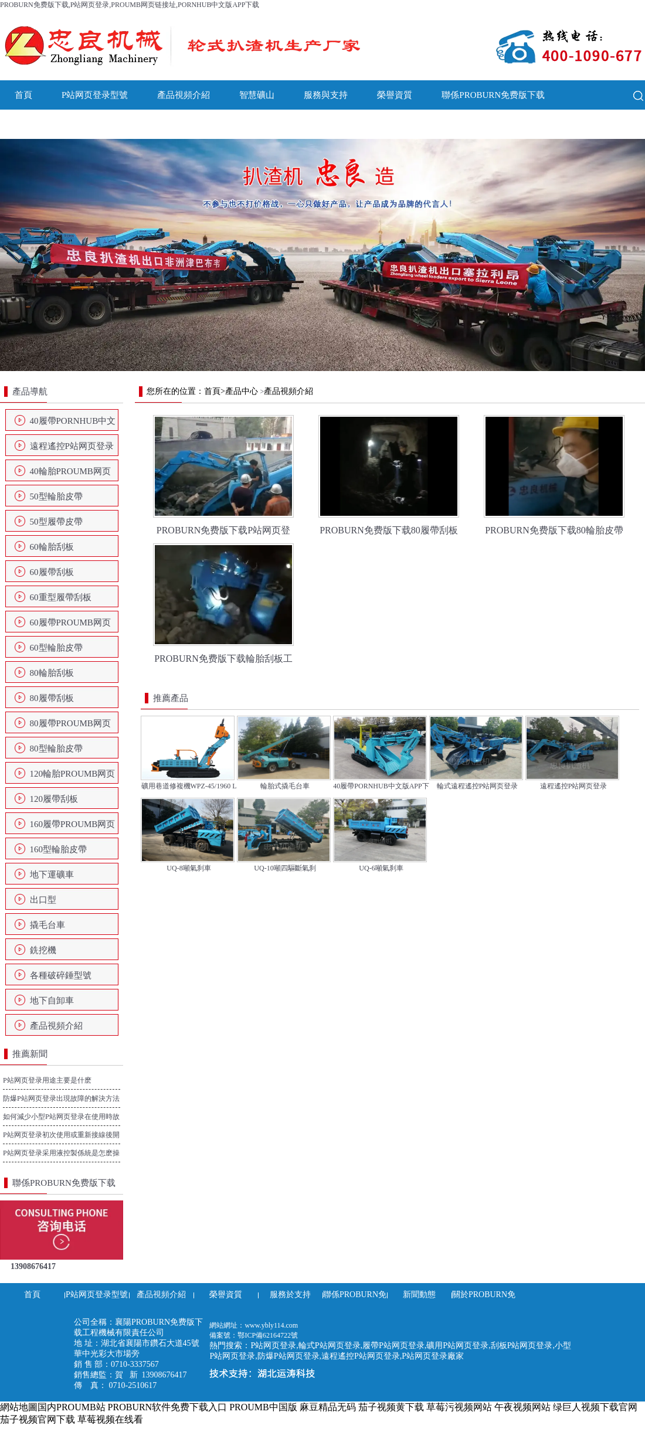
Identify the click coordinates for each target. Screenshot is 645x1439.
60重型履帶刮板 (60, 597)
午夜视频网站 (522, 1407)
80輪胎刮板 (52, 673)
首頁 (23, 95)
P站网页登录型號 (95, 95)
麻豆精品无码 (328, 1407)
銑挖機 (43, 950)
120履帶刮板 (54, 799)
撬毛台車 (47, 925)
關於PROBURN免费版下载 (130, 124)
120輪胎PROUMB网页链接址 (73, 777)
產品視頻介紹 (183, 95)
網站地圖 (19, 1407)
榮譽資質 (394, 95)
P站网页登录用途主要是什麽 (47, 1080)
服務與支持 (326, 95)
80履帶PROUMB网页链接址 (70, 727)
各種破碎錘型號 (60, 975)
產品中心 (241, 391)
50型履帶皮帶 (56, 521)
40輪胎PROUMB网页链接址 (70, 475)
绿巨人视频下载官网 (595, 1407)
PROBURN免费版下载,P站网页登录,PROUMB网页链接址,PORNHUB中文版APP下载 (129, 5)
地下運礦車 (52, 874)
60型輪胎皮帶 (56, 647)
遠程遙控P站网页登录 (72, 446)
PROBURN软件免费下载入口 (168, 1407)
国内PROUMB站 (72, 1407)
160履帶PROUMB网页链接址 (73, 827)
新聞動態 (32, 124)
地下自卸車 (52, 1000)
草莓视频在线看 (110, 1419)
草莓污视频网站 (459, 1407)
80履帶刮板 (52, 698)
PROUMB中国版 (263, 1407)
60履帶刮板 (52, 572)
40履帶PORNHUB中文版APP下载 (73, 424)
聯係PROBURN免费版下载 (493, 95)
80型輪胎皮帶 (56, 748)
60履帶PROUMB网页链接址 (70, 626)
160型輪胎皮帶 (58, 849)
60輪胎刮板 (52, 547)
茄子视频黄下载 (391, 1407)
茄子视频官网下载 (37, 1419)
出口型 (43, 899)
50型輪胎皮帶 (56, 496)
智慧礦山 (256, 95)
